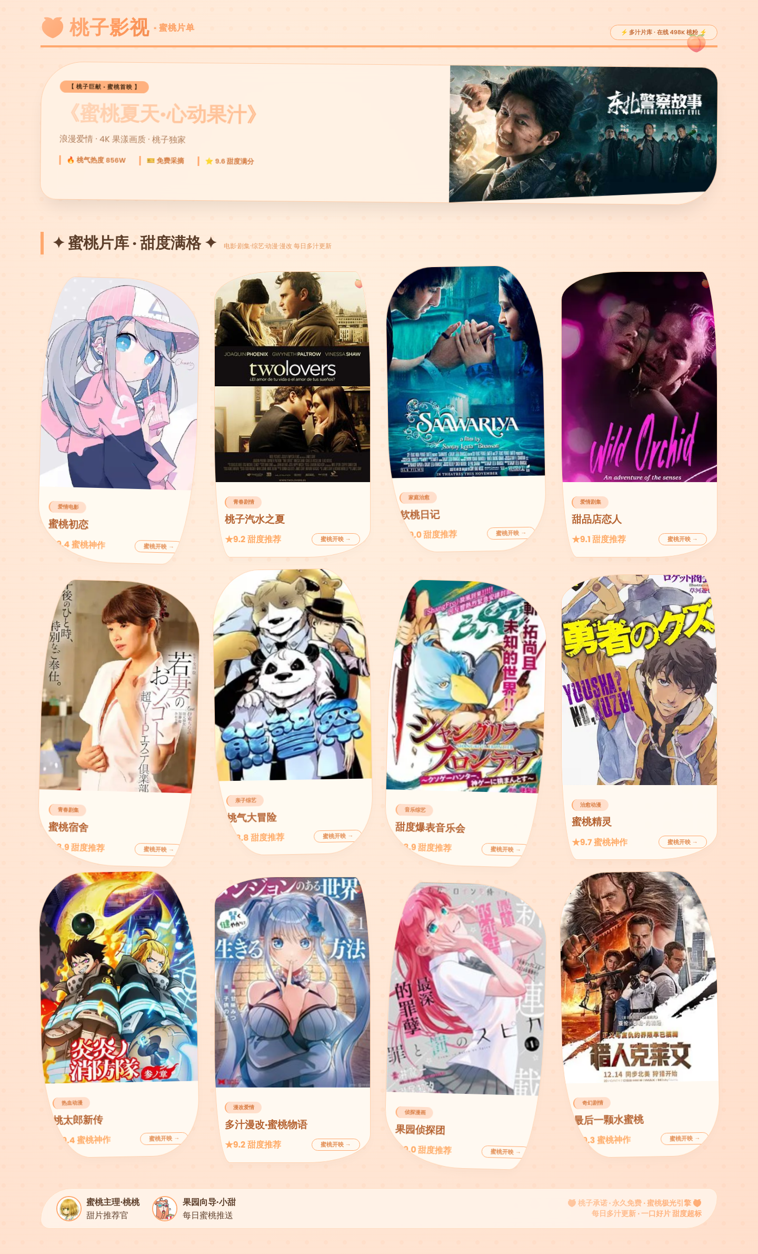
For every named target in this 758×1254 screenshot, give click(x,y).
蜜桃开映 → (159, 546)
